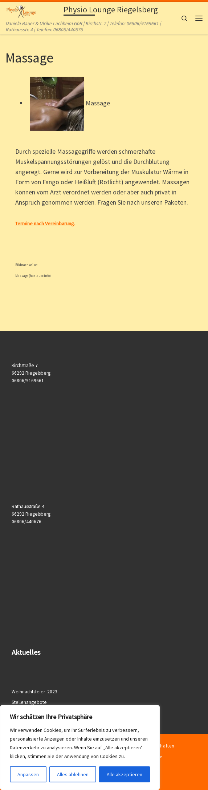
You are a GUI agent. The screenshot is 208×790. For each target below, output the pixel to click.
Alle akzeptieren (124, 774)
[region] (80, 747)
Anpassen (28, 774)
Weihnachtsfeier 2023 (35, 692)
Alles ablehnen (73, 774)
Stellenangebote (29, 702)
